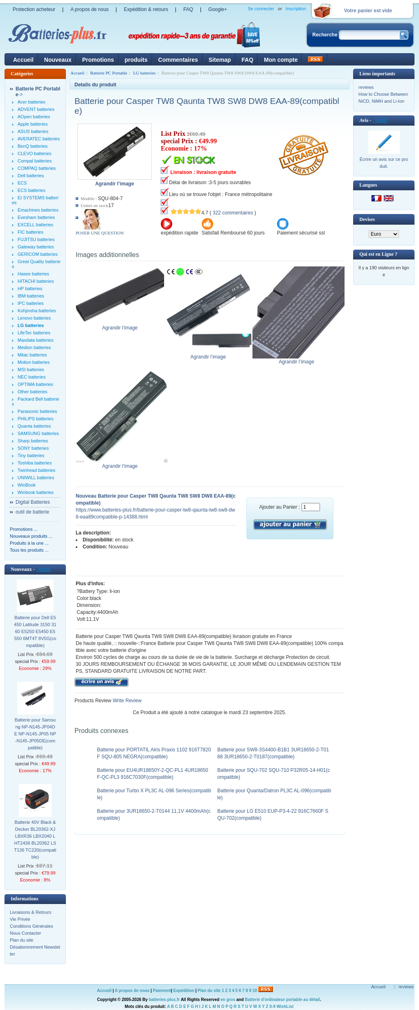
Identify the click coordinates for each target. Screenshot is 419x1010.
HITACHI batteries (36, 281)
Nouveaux (58, 59)
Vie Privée (20, 919)
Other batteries (32, 391)
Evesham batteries (36, 217)
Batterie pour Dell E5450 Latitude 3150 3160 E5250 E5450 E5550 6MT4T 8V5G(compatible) (35, 631)
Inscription (296, 8)
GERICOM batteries (38, 254)
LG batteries (144, 72)
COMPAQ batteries (37, 168)
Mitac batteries (32, 354)
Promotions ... (24, 529)
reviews (366, 87)
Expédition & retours (146, 9)
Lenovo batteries (34, 318)
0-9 (272, 1006)
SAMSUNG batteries (38, 433)
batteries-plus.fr (164, 999)
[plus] (43, 569)
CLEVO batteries (35, 153)
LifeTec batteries (34, 332)
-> (38, 91)
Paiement (162, 990)
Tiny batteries (31, 455)
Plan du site (21, 940)
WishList (285, 1006)
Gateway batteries (36, 246)
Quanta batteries (34, 426)
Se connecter (261, 8)
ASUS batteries (33, 131)
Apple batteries (32, 124)
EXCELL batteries (35, 224)
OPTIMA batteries (35, 384)
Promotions (98, 59)
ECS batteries (31, 190)
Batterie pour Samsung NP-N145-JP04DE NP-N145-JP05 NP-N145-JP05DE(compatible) (35, 733)
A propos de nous (89, 9)
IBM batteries (31, 295)
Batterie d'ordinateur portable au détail (282, 999)
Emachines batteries (38, 209)
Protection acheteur (34, 9)
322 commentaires (233, 213)
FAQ (188, 9)
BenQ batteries (32, 146)
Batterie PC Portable (108, 72)
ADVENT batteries (36, 109)
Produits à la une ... (29, 543)
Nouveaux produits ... (31, 536)
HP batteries (30, 288)
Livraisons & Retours (31, 912)
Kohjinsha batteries (37, 310)
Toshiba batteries (35, 462)
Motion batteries (34, 362)
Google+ (217, 9)
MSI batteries (31, 369)
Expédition (183, 990)
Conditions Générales (31, 926)
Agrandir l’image (122, 325)
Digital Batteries (33, 502)
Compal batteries (35, 160)
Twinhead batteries (36, 470)
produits (136, 59)
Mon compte (280, 59)
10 (254, 990)
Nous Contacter (25, 933)
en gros (228, 999)
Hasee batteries (33, 273)
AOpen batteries (34, 116)
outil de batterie (32, 512)
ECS (22, 182)
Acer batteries (31, 101)
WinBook (27, 484)
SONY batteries (33, 448)
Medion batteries (34, 347)
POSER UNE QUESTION (100, 232)
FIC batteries (30, 232)
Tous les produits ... (29, 550)
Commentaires (178, 59)
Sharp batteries (33, 440)
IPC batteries (31, 303)
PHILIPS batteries (35, 418)
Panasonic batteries (37, 411)
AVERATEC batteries (39, 138)
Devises (367, 219)
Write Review (126, 700)
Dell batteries (31, 175)
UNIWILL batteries (36, 477)
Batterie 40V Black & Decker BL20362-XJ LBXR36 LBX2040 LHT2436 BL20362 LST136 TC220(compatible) (35, 839)
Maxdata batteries (35, 340)
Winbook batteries (36, 492)
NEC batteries (31, 376)
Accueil (23, 59)
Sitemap (220, 59)
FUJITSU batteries (36, 239)
